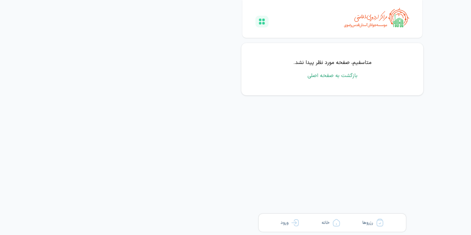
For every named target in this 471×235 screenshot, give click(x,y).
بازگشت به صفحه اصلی (236, 76)
